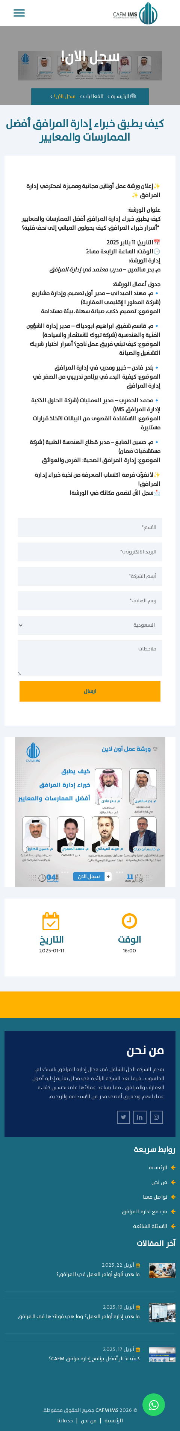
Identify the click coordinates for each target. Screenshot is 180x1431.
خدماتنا (65, 1421)
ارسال (90, 691)
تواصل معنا (159, 1197)
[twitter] (123, 1117)
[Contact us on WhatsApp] (153, 1404)
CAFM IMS (106, 1410)
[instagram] (156, 1117)
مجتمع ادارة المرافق (148, 1212)
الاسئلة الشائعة (154, 1226)
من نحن (163, 1182)
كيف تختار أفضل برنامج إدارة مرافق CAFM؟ (94, 1359)
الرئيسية (123, 96)
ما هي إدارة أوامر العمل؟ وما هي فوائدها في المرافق (79, 1317)
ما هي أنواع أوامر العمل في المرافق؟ (98, 1275)
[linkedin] (140, 1117)
